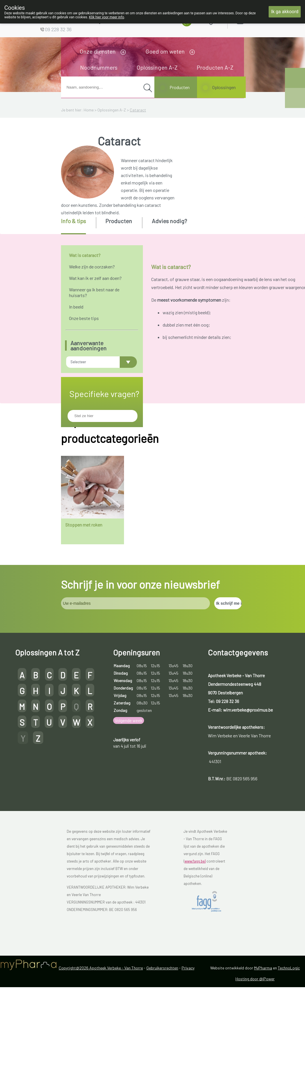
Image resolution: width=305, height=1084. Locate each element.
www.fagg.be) (195, 938)
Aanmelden (260, 20)
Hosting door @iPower (255, 1056)
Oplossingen (224, 87)
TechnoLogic (289, 1045)
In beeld (76, 306)
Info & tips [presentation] (73, 220)
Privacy (188, 1045)
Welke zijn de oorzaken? (92, 266)
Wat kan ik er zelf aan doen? (95, 278)
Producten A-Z (215, 67)
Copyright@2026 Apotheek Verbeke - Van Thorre (101, 1045)
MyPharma (263, 1045)
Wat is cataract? (85, 255)
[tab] (78, 225)
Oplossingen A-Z (157, 67)
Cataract (138, 109)
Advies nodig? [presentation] (169, 220)
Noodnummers (98, 67)
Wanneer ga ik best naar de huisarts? (94, 292)
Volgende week (128, 798)
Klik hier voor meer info (106, 17)
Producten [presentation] (118, 220)
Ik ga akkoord (284, 11)
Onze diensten (98, 51)
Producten (180, 87)
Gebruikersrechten (162, 1045)
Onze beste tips (84, 318)
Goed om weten (165, 51)
